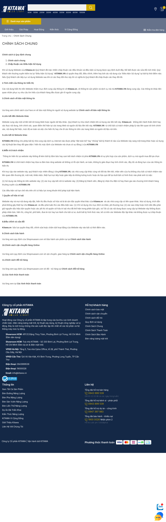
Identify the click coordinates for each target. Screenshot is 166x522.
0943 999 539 (94, 393)
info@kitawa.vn (19, 373)
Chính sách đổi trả (93, 318)
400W (55, 12)
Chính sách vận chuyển (96, 313)
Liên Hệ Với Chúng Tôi (12, 426)
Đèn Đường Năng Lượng (13, 393)
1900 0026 (92, 419)
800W (75, 12)
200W (42, 12)
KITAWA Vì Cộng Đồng (12, 418)
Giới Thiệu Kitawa (10, 422)
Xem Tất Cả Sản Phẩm (12, 389)
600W (68, 12)
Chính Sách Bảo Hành (95, 334)
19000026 (21, 368)
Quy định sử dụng (93, 322)
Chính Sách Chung (20, 43)
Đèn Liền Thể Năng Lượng (14, 406)
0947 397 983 (94, 411)
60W (30, 12)
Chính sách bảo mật (94, 309)
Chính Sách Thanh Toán (96, 330)
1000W (82, 12)
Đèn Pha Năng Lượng (12, 397)
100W (35, 12)
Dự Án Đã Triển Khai (11, 410)
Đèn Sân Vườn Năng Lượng (15, 401)
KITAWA (44, 441)
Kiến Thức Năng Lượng (13, 414)
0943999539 (23, 364)
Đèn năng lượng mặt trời (96, 338)
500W (61, 12)
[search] (90, 7)
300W (48, 12)
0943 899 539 (94, 403)
